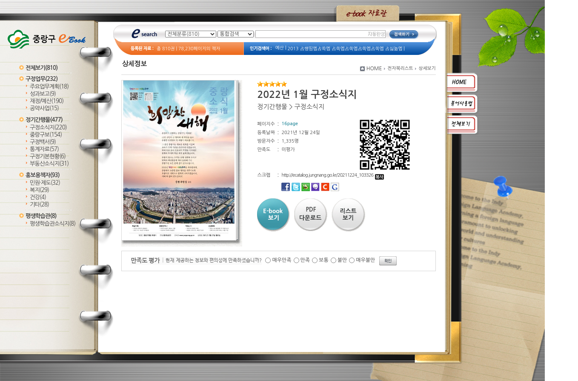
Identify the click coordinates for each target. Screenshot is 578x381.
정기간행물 (44, 120)
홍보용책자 (43, 175)
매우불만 (365, 260)
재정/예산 (46, 101)
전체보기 (41, 68)
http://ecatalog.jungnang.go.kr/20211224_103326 (332, 175)
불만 (342, 260)
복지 (39, 190)
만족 (305, 260)
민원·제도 (45, 183)
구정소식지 (48, 127)
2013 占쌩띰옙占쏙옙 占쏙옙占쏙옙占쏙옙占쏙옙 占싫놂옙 (345, 48)
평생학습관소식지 (52, 223)
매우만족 (281, 260)
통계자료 (44, 149)
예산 (279, 48)
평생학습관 (41, 216)
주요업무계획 (49, 86)
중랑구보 (46, 135)
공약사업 (44, 108)
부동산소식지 (49, 163)
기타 (39, 204)
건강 (38, 197)
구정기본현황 (48, 156)
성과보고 (43, 94)
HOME (374, 68)
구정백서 (43, 142)
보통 (324, 260)
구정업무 (41, 79)
